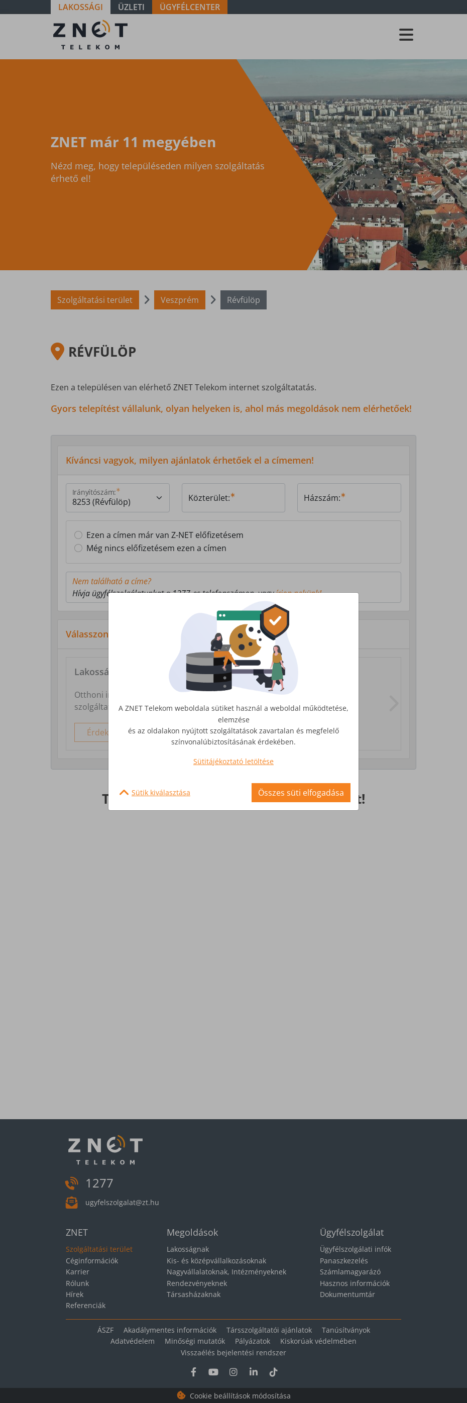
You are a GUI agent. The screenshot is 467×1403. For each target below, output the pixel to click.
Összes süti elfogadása (301, 792)
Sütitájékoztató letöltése (233, 761)
